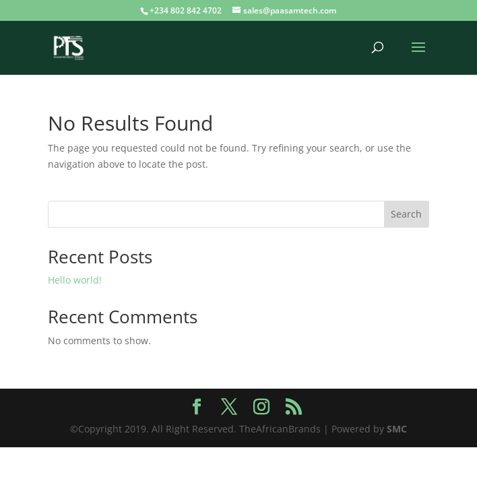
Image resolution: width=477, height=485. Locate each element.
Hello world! (75, 279)
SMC (397, 428)
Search (406, 213)
